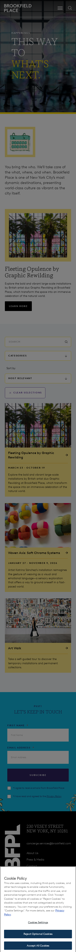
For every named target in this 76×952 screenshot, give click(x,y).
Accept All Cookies (38, 947)
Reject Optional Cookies (38, 935)
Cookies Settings (38, 924)
